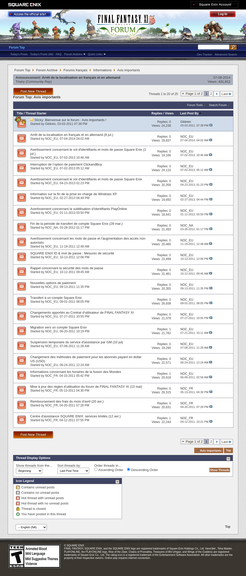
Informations (102, 70)
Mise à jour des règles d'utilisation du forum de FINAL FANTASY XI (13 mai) (86, 387)
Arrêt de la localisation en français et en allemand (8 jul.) (71, 135)
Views (169, 113)
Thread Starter (35, 113)
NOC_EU (51, 138)
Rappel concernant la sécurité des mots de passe (66, 268)
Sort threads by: (69, 465)
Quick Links (95, 54)
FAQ (58, 54)
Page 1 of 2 (194, 94)
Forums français (75, 70)
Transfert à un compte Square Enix (56, 298)
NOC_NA (51, 227)
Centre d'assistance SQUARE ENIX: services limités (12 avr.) (75, 416)
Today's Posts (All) (41, 54)
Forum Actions (73, 54)
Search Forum (218, 105)
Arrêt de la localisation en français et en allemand (81, 77)
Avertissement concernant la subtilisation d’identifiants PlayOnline (78, 209)
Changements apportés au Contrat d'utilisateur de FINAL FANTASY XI (82, 312)
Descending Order (142, 470)
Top (228, 450)
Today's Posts (19, 54)
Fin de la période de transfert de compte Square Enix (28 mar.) (76, 224)
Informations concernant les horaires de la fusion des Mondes (75, 372)
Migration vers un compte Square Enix (58, 327)
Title (20, 113)
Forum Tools (195, 105)
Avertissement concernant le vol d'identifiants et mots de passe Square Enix (86, 179)
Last (226, 94)
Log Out (225, 15)
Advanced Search (226, 54)
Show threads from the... (34, 465)
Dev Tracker (204, 54)
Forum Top (17, 47)
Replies (156, 113)
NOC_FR (51, 376)
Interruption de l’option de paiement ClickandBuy (66, 164)
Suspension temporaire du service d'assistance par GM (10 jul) (76, 342)
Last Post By (191, 113)
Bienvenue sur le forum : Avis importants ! (76, 120)
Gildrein (50, 124)
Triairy (20, 82)
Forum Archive (47, 70)
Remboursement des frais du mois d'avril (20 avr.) (67, 401)
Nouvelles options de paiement (53, 283)
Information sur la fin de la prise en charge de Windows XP (73, 194)
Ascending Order (108, 470)
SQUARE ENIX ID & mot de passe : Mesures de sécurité (72, 253)
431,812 (224, 82)
